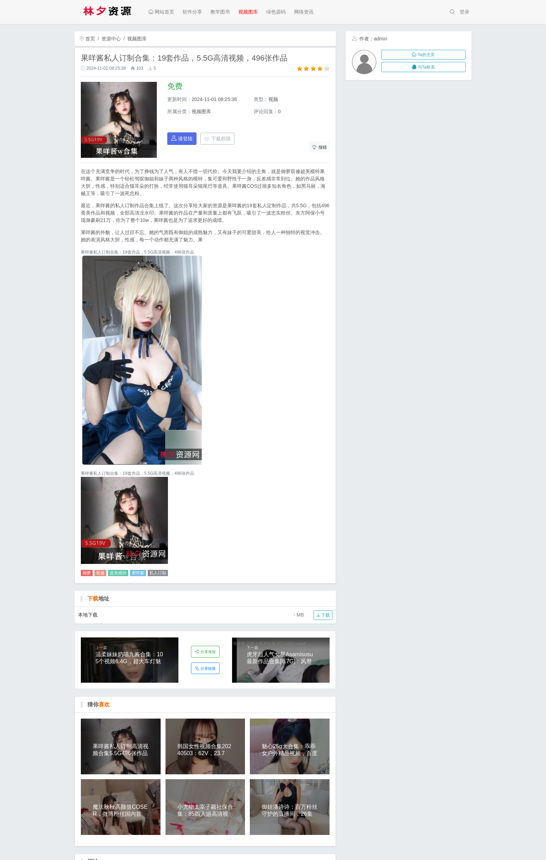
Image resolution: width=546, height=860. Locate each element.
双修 (100, 573)
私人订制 (157, 573)
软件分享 (192, 12)
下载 (322, 615)
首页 (87, 38)
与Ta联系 (423, 67)
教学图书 (220, 12)
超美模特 (118, 573)
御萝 (87, 573)
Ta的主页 (423, 54)
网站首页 (161, 12)
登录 (464, 12)
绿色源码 (276, 12)
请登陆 (182, 138)
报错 (319, 147)
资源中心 (111, 38)
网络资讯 (304, 12)
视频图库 (248, 12)
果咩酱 (138, 573)
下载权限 (218, 138)
